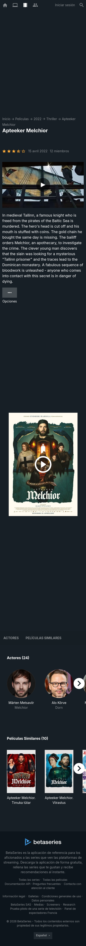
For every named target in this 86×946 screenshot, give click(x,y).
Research (69, 904)
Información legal (14, 896)
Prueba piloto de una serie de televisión (35, 908)
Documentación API (18, 884)
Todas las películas (55, 879)
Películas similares (43, 638)
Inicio (6, 119)
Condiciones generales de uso (61, 896)
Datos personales (43, 900)
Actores (11, 638)
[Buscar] (81, 5)
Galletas (33, 896)
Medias (39, 904)
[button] (21, 692)
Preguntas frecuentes (47, 884)
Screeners (53, 904)
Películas (22, 119)
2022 (37, 119)
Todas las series (29, 879)
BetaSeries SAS (21, 904)
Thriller (51, 119)
